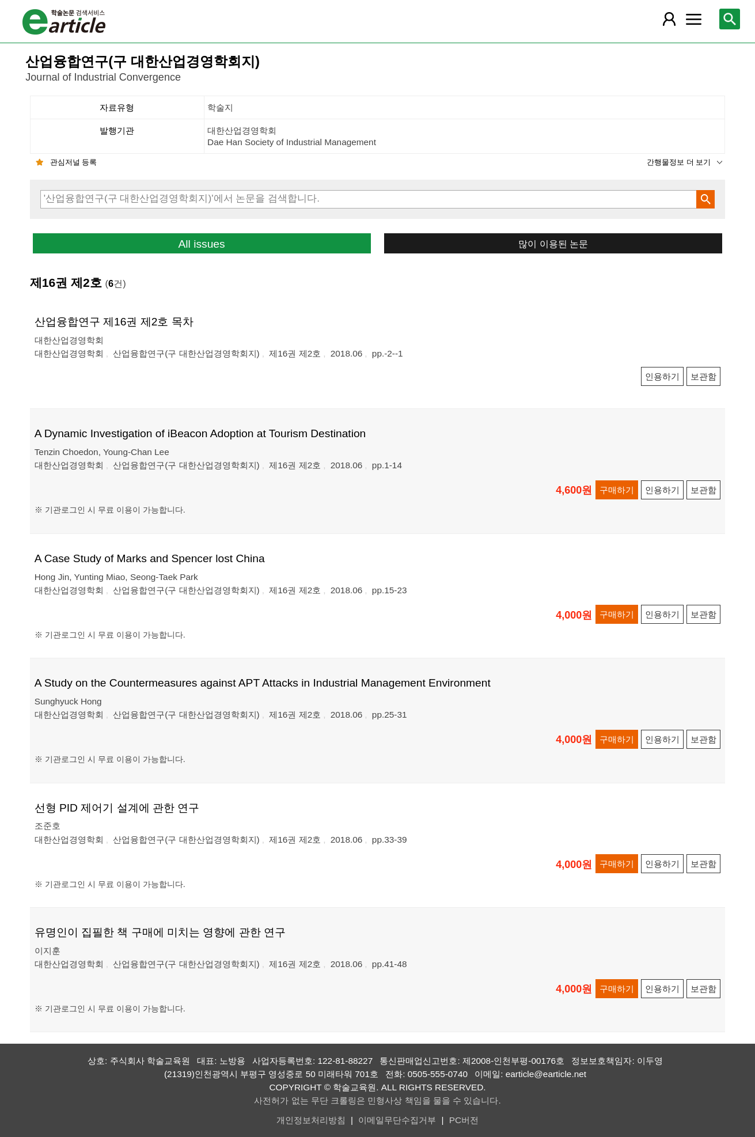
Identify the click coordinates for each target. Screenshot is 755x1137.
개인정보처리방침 (311, 1120)
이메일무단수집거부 (397, 1120)
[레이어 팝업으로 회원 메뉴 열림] (669, 19)
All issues (202, 244)
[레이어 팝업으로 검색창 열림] (729, 19)
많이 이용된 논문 (553, 243)
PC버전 (464, 1120)
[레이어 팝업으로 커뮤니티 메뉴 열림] (694, 19)
